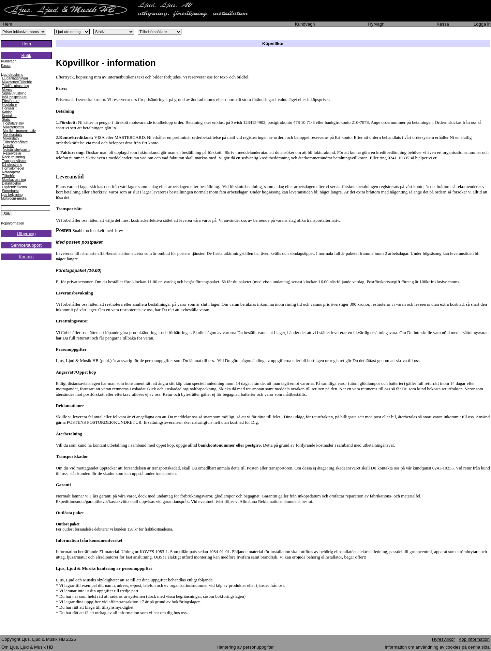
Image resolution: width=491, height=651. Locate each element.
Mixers (7, 89)
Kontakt (26, 256)
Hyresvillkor (443, 639)
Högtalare (9, 104)
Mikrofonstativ (13, 127)
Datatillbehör (11, 183)
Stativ (6, 119)
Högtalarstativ (13, 123)
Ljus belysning (12, 195)
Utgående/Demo (14, 187)
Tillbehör (8, 176)
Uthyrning (26, 233)
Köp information (474, 639)
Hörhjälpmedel (13, 168)
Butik (26, 55)
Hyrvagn (376, 24)
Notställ (8, 146)
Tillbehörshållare (15, 142)
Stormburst (10, 191)
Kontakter (9, 116)
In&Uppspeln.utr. (14, 97)
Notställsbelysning (17, 149)
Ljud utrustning (12, 74)
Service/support (26, 245)
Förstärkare (10, 101)
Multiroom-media (13, 198)
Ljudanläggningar (15, 78)
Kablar (7, 112)
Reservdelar (12, 153)
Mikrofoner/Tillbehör (17, 82)
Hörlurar (8, 108)
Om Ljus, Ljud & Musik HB (27, 647)
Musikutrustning (14, 180)
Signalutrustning (14, 93)
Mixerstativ (11, 138)
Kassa (443, 24)
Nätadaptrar (11, 172)
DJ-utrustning (12, 165)
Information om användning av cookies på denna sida (437, 647)
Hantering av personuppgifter (245, 647)
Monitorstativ (13, 134)
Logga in (482, 24)
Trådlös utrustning (15, 86)
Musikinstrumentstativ (19, 131)
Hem (7, 24)
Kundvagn (305, 24)
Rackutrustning (13, 157)
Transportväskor (14, 161)
